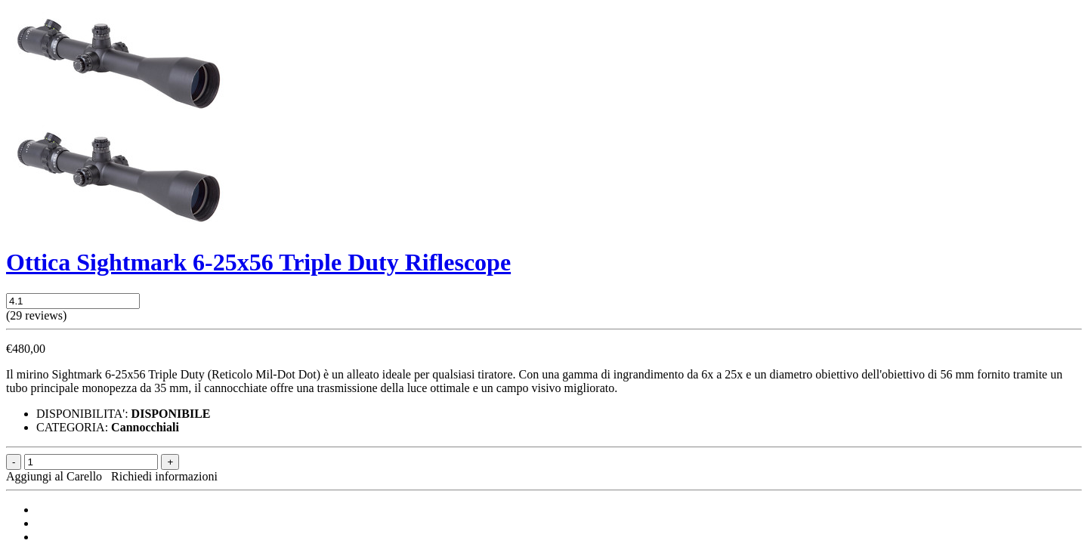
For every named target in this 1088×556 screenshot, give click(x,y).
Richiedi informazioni (164, 476)
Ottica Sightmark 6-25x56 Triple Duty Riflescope (258, 262)
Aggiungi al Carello (57, 476)
